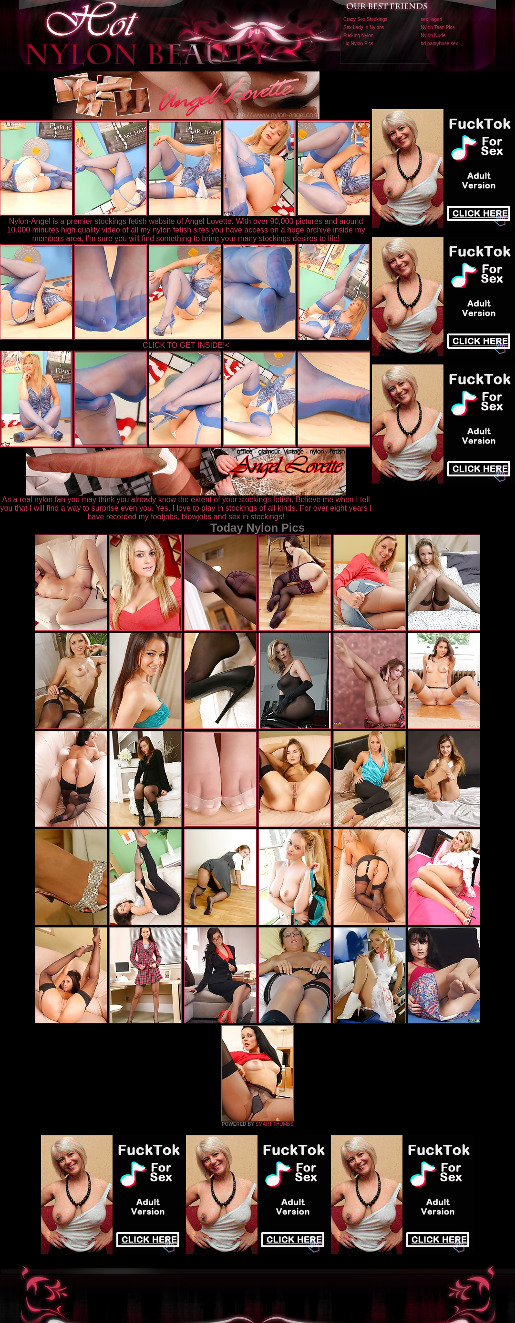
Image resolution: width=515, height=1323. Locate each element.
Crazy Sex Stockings (365, 19)
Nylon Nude (433, 35)
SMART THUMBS (274, 1124)
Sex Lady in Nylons (363, 27)
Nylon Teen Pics (438, 27)
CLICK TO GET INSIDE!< (186, 345)
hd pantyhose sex (439, 43)
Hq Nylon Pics (358, 43)
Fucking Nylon (358, 35)
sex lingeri (431, 19)
